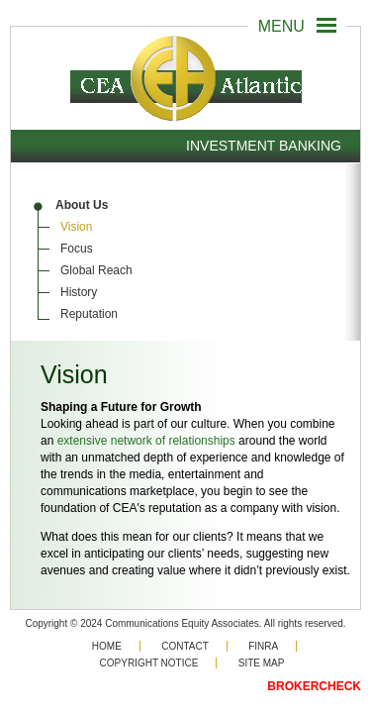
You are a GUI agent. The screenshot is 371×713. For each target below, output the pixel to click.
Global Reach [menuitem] (96, 270)
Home (107, 646)
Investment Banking (263, 145)
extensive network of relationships (146, 441)
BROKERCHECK (314, 686)
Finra (263, 646)
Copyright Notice (149, 663)
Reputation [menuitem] (89, 314)
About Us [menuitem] (81, 205)
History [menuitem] (78, 292)
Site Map (261, 663)
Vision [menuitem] (76, 227)
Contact (185, 646)
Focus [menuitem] (76, 249)
